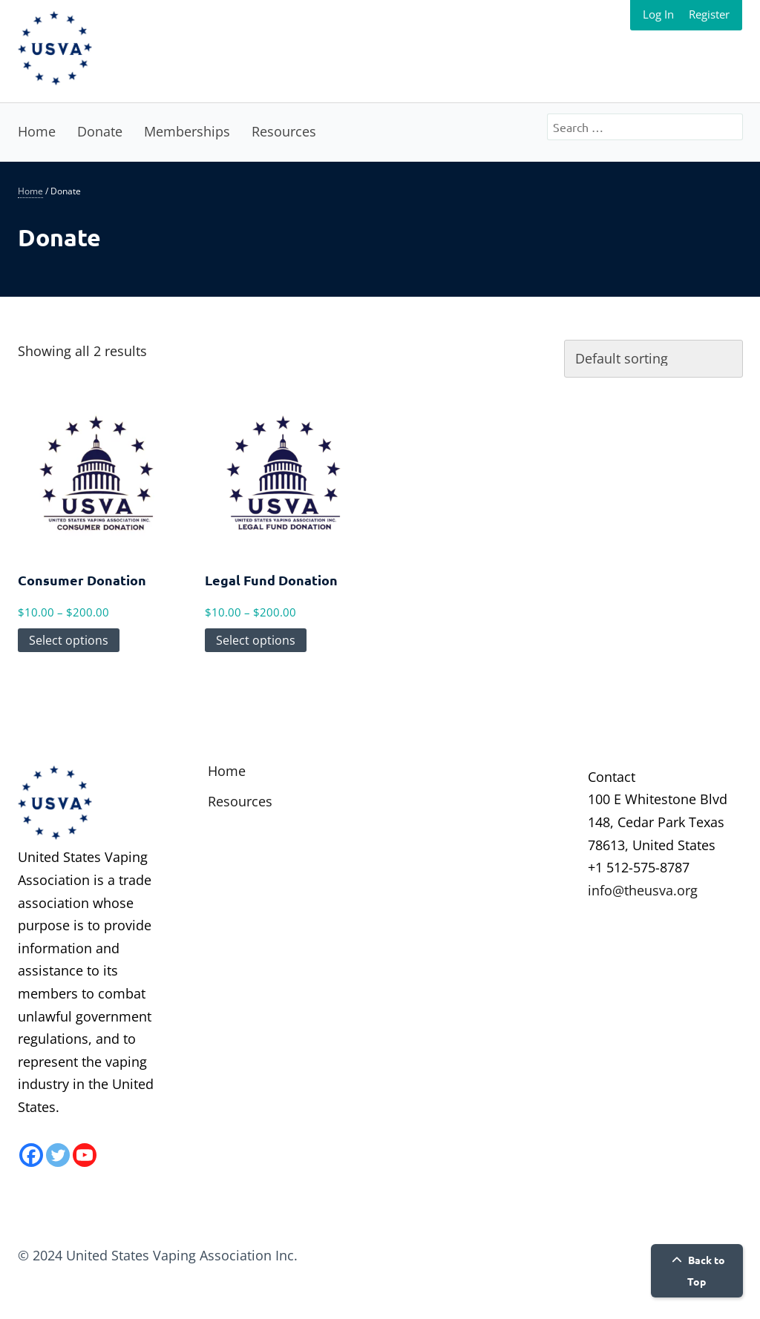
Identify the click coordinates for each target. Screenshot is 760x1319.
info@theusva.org (643, 890)
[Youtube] (84, 1155)
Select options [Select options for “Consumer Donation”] (68, 640)
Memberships (187, 131)
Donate (99, 131)
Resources (284, 131)
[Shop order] (653, 359)
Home (37, 131)
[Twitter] (58, 1155)
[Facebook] (31, 1155)
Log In (658, 14)
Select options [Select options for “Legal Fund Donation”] (255, 640)
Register (709, 14)
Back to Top (696, 1270)
